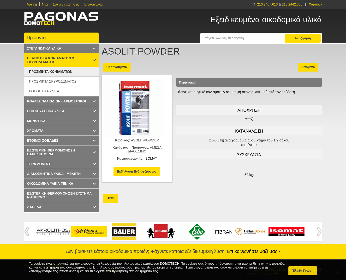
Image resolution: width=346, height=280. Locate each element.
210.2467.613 (268, 4)
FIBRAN (224, 232)
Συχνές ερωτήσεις (66, 4)
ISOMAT (150, 158)
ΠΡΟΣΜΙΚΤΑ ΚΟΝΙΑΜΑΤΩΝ (50, 71)
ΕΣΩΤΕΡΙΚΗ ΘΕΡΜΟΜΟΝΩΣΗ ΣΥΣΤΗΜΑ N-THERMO (59, 195)
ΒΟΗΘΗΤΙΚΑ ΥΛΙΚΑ (44, 91)
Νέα (45, 4)
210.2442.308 (292, 4)
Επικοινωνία (93, 4)
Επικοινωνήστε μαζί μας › (253, 251)
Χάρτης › (315, 4)
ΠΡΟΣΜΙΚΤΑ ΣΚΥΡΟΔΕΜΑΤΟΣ (53, 81)
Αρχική (32, 4)
